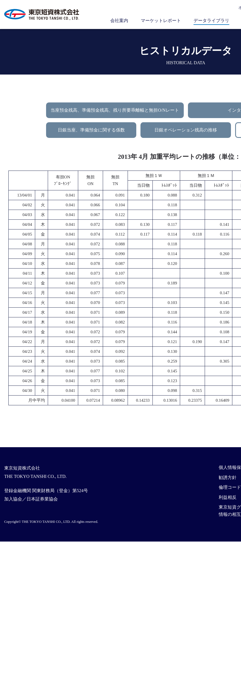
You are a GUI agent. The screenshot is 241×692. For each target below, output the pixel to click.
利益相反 (228, 497)
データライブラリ (211, 20)
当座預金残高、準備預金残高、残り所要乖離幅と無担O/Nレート (115, 110)
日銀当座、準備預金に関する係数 (91, 130)
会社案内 (119, 20)
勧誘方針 (228, 477)
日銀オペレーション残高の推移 (185, 130)
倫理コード (230, 487)
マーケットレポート (161, 20)
